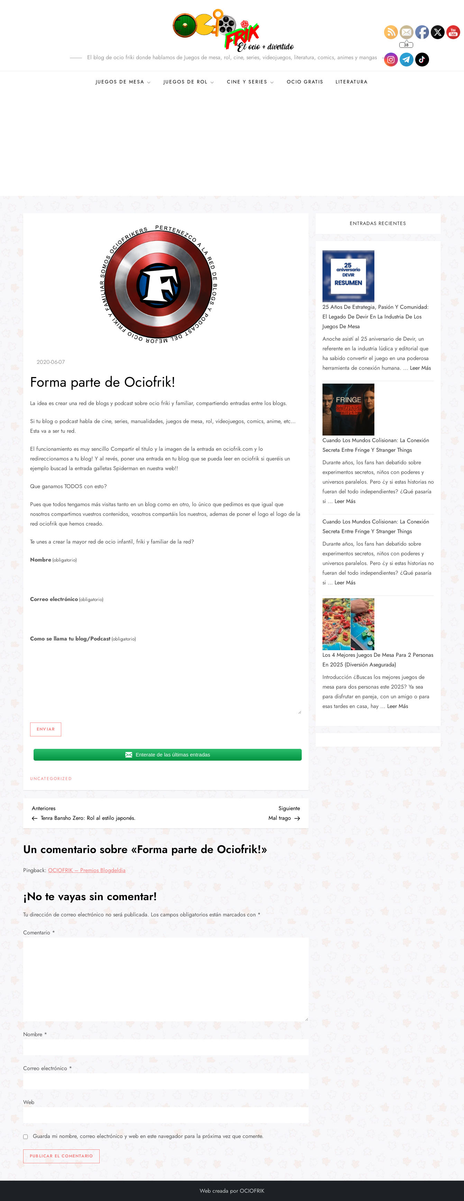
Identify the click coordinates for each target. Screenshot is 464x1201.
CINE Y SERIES (251, 81)
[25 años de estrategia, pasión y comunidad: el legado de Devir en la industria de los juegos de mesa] (348, 276)
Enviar (46, 729)
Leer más (420, 368)
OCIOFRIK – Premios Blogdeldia (87, 870)
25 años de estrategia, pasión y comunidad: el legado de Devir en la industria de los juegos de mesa (375, 316)
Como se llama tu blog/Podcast (83, 639)
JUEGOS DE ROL (189, 81)
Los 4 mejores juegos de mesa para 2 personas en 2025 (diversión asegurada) (377, 660)
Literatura (352, 81)
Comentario (39, 932)
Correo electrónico (66, 599)
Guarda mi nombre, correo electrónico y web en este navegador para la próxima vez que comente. (148, 1136)
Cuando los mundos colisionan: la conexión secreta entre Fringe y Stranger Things (375, 445)
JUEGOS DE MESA (124, 81)
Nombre (53, 560)
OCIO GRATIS (305, 81)
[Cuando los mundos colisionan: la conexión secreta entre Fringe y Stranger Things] (348, 410)
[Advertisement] (232, 144)
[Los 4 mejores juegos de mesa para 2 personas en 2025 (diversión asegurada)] (348, 624)
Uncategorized (51, 779)
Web (28, 1102)
